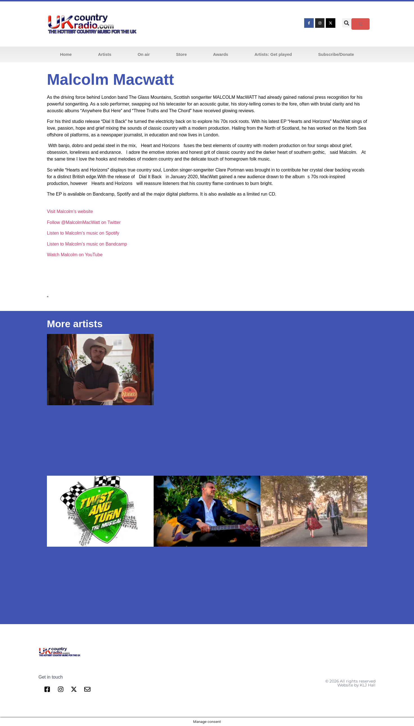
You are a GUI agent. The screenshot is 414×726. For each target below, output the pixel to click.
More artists (75, 323)
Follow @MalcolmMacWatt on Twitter (84, 222)
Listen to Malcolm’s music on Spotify (83, 233)
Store (181, 54)
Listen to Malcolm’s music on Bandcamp (87, 244)
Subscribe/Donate (336, 54)
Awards (220, 54)
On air (144, 54)
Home (66, 54)
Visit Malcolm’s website (70, 211)
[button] (346, 23)
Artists (105, 54)
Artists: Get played (273, 54)
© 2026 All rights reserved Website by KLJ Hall (350, 683)
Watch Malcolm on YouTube (75, 254)
